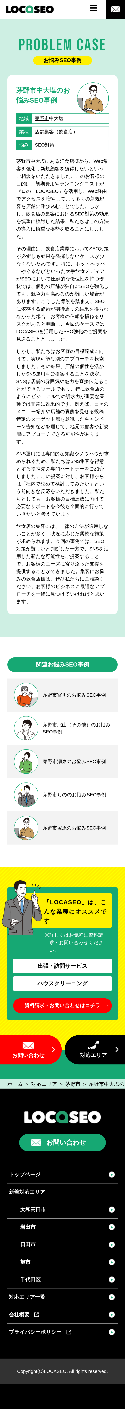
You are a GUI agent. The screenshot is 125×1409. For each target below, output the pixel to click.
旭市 (25, 1262)
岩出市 (28, 1227)
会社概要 (24, 1314)
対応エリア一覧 (27, 1297)
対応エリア (93, 1055)
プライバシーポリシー (40, 1332)
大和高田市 (33, 1209)
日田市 (28, 1244)
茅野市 (42, 118)
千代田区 (30, 1279)
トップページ (25, 1174)
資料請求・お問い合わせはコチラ (62, 1005)
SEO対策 (44, 145)
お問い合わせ (28, 1055)
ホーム (15, 1084)
